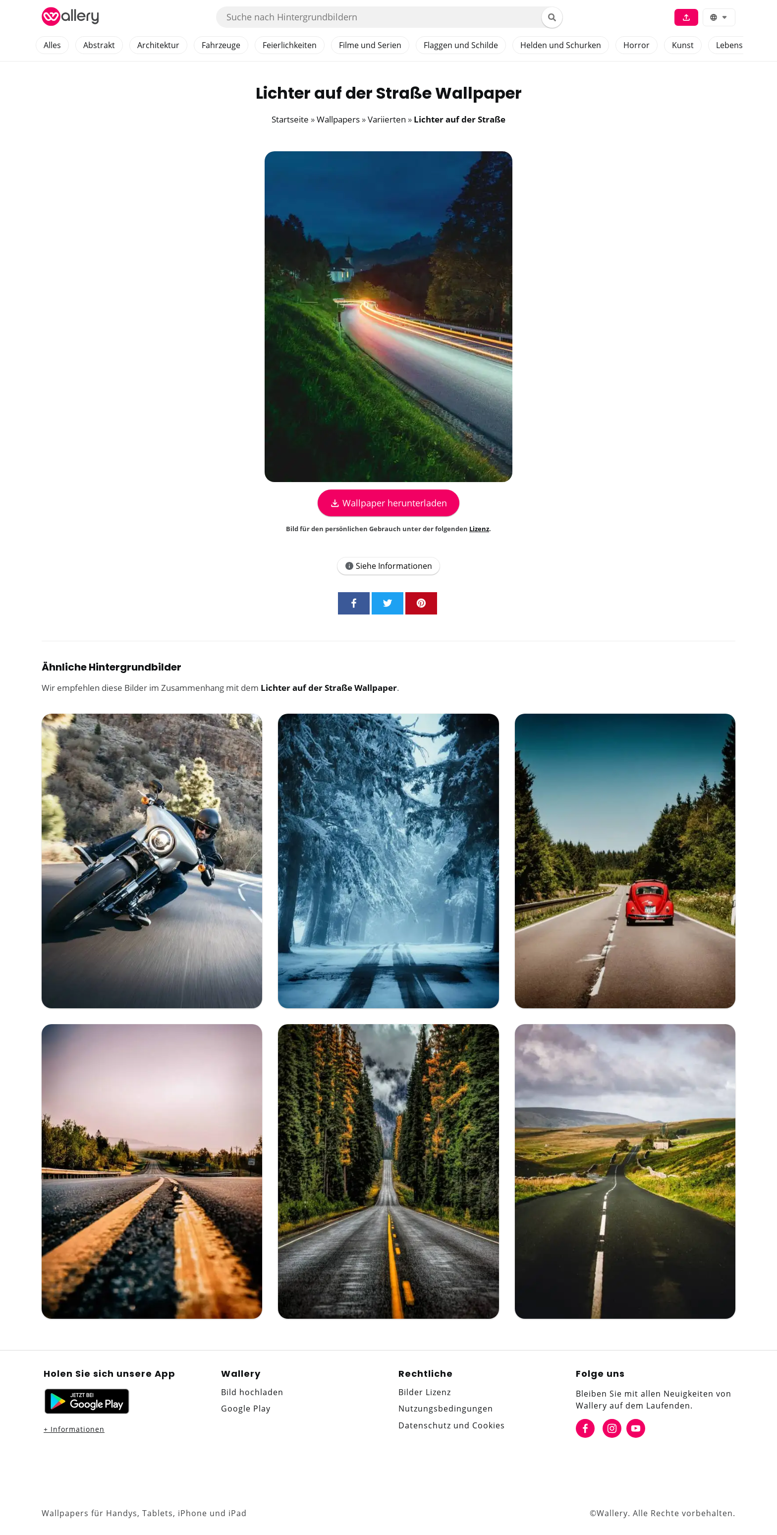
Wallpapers (338, 119)
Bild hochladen (252, 1392)
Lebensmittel (740, 45)
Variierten (387, 119)
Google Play (246, 1408)
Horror (636, 45)
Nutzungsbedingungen (445, 1408)
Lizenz (479, 528)
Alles (52, 45)
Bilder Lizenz (424, 1392)
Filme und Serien (370, 45)
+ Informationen (74, 1429)
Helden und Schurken (560, 45)
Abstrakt (99, 45)
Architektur (158, 45)
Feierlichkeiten (290, 45)
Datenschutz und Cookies (451, 1425)
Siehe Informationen (388, 565)
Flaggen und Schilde (461, 45)
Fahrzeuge (221, 45)
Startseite (290, 119)
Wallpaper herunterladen (388, 503)
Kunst (683, 45)
